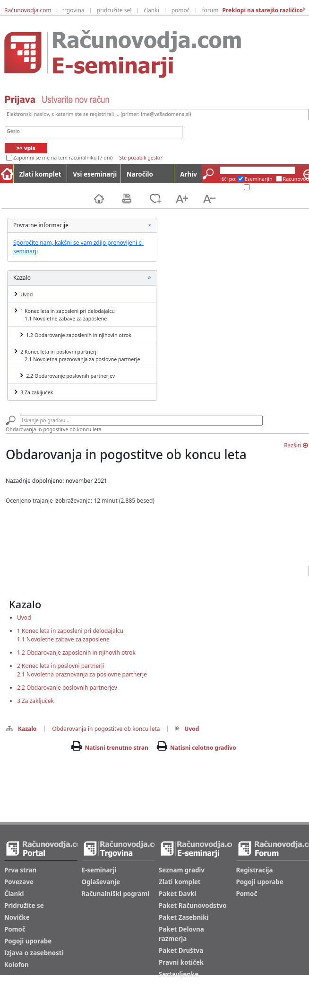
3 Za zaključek (34, 392)
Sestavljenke (178, 974)
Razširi (296, 445)
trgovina (73, 10)
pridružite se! (114, 10)
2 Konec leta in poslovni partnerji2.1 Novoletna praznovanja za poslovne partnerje (82, 670)
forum (210, 10)
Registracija (254, 870)
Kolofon (16, 964)
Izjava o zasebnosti (34, 953)
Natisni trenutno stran (116, 748)
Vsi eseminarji (95, 174)
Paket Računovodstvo (193, 905)
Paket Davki (177, 893)
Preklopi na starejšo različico (262, 10)
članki (151, 10)
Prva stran (20, 870)
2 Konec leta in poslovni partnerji (77, 355)
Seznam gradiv (182, 870)
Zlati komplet (40, 174)
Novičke (17, 917)
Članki (14, 893)
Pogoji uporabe (28, 941)
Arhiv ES (230, 187)
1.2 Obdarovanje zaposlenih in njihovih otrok (75, 334)
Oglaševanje (101, 882)
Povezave (19, 882)
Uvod (24, 294)
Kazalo (21, 729)
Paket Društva (181, 950)
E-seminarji (99, 870)
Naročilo (140, 174)
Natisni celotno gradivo (203, 748)
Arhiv (188, 174)
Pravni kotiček (181, 962)
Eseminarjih (259, 179)
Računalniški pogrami (116, 893)
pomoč (181, 10)
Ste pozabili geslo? (140, 157)
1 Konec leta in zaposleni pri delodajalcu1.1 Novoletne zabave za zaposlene (70, 635)
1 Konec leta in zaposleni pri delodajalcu (65, 314)
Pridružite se (24, 905)
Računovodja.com (28, 10)
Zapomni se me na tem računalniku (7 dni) (62, 157)
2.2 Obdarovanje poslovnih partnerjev (67, 375)
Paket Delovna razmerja (181, 934)
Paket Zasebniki (183, 917)
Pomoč (15, 929)
